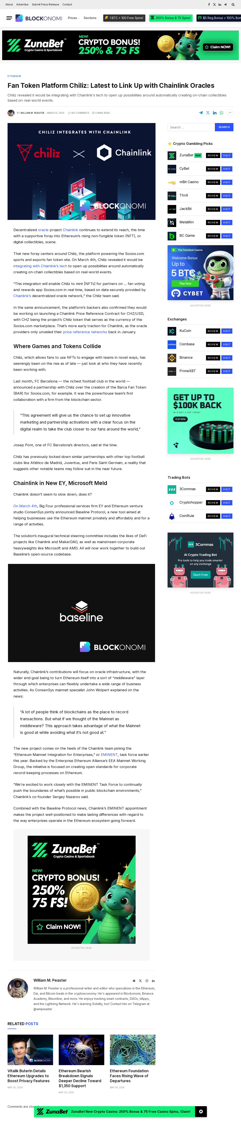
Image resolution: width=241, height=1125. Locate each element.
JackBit (185, 208)
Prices (72, 18)
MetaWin (186, 222)
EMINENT (109, 754)
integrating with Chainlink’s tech (40, 266)
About (9, 4)
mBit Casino (189, 182)
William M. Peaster (32, 113)
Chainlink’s (22, 296)
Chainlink (70, 230)
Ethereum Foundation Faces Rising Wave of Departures (129, 1076)
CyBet (184, 168)
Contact (67, 4)
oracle (43, 230)
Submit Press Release (45, 4)
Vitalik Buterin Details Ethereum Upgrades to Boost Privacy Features (29, 1076)
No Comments (78, 113)
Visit (227, 155)
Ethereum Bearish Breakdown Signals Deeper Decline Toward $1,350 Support (80, 1078)
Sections (90, 18)
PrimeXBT (187, 371)
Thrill (183, 195)
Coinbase (187, 344)
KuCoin (185, 330)
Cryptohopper (191, 502)
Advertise (22, 4)
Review (213, 155)
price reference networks (85, 332)
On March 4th (25, 506)
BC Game (187, 235)
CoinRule (186, 516)
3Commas (187, 489)
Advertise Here (81, 947)
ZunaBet (190, 155)
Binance (186, 357)
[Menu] (9, 18)
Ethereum (14, 76)
